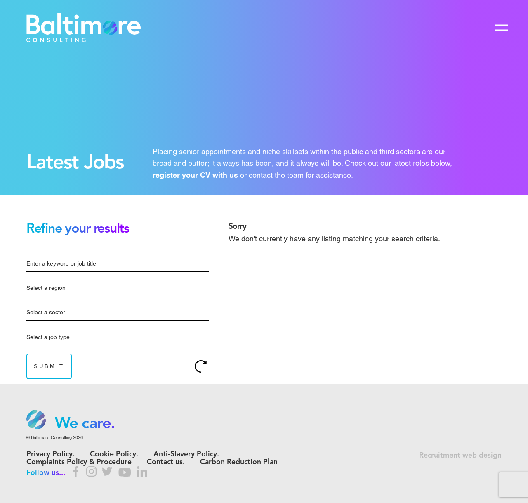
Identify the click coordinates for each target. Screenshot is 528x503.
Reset (201, 366)
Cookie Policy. (114, 454)
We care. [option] (85, 424)
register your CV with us (195, 175)
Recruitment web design (460, 455)
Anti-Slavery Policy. (186, 454)
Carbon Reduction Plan (239, 462)
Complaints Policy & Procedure (79, 462)
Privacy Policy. (50, 454)
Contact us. (166, 462)
